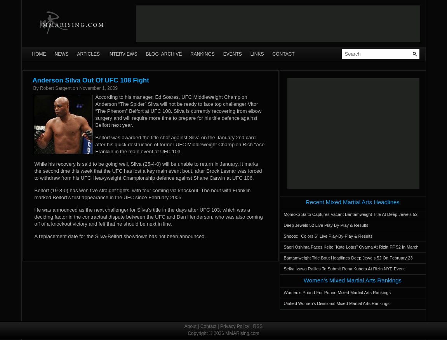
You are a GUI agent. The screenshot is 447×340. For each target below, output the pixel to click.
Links (257, 54)
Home (39, 54)
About (190, 326)
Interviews (122, 54)
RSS (258, 326)
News (62, 54)
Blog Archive (164, 54)
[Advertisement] (278, 23)
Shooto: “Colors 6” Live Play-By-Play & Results (328, 236)
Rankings (202, 54)
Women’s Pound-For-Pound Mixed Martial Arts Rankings (337, 292)
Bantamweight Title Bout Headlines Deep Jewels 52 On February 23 (348, 258)
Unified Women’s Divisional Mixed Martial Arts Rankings (337, 303)
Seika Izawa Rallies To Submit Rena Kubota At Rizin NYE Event (344, 268)
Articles (88, 54)
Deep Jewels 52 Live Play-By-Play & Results (326, 225)
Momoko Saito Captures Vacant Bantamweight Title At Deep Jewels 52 (351, 214)
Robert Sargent (55, 88)
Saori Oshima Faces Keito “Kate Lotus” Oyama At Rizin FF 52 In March (351, 247)
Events (232, 54)
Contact (284, 54)
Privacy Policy (234, 326)
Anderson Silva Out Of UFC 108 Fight (91, 80)
